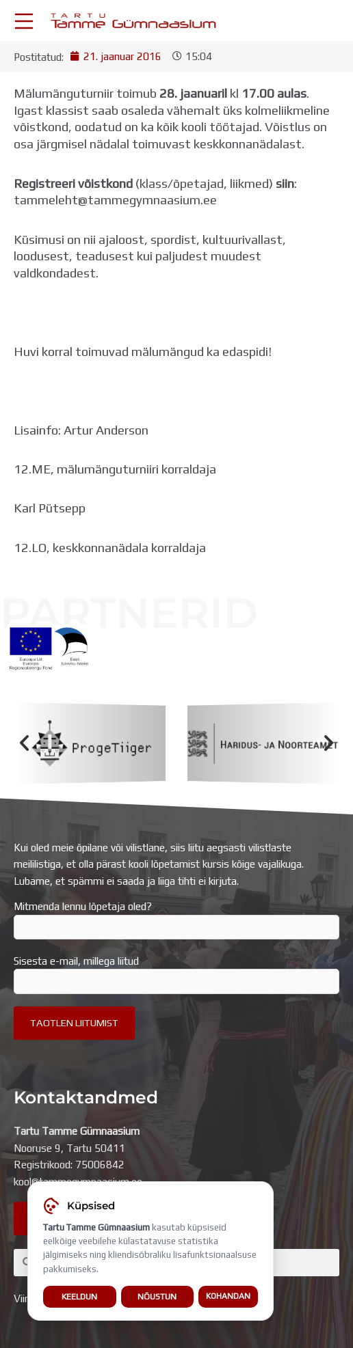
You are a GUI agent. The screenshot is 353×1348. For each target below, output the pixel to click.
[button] (24, 743)
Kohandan (228, 1297)
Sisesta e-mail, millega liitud (176, 974)
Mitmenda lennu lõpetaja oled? (176, 919)
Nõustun (157, 1297)
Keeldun (79, 1297)
